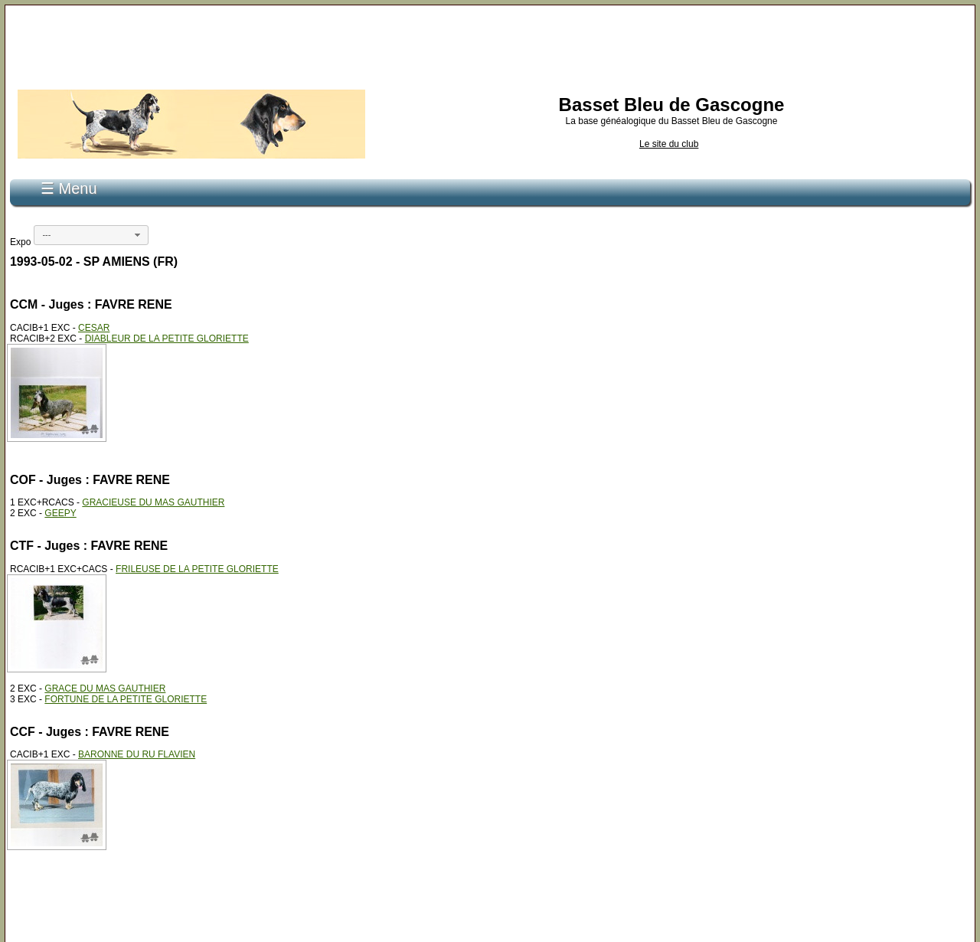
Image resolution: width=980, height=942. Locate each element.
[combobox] (91, 235)
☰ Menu (69, 188)
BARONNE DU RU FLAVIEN (136, 754)
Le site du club (668, 144)
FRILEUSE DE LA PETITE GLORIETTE (197, 569)
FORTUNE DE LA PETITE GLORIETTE (125, 699)
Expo (20, 242)
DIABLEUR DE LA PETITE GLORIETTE (167, 338)
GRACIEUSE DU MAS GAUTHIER (153, 502)
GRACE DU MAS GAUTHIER (104, 688)
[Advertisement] (490, 44)
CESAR (93, 327)
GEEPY (60, 513)
